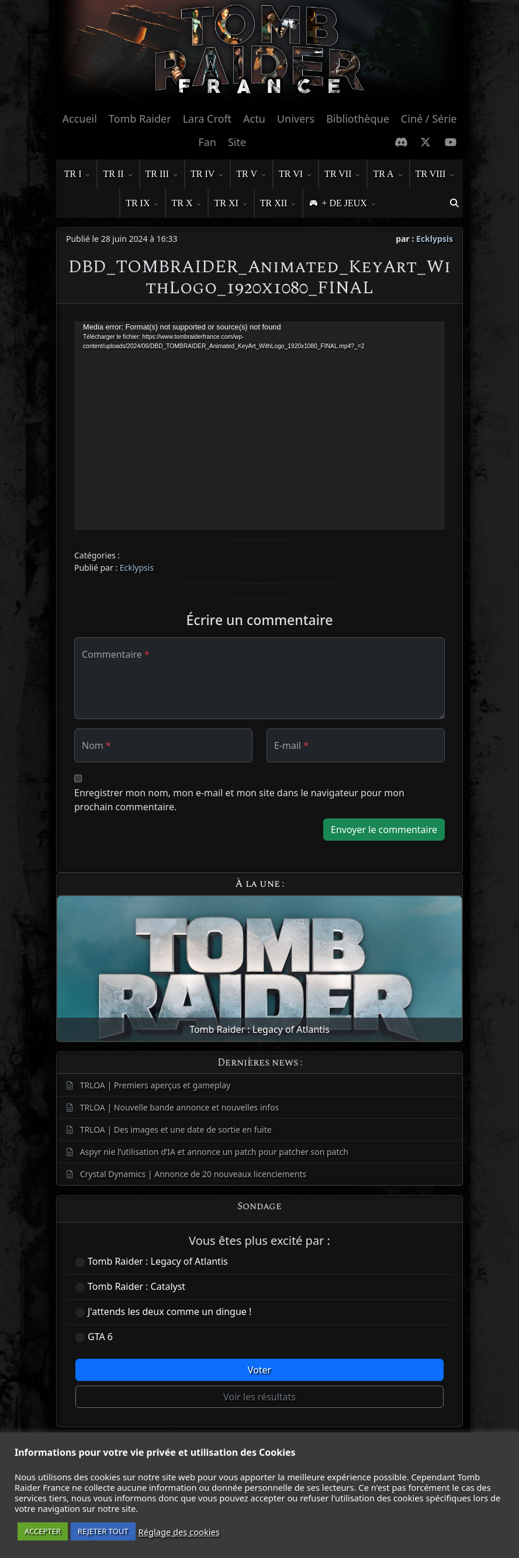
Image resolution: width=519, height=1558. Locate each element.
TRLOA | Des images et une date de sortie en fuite (176, 1129)
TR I (77, 175)
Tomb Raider (140, 119)
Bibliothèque (357, 119)
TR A (388, 175)
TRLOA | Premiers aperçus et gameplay (155, 1085)
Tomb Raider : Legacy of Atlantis (158, 1261)
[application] (259, 425)
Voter (259, 1369)
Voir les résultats (259, 1396)
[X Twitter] (425, 142)
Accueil (80, 119)
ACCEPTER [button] (43, 1531)
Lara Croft (207, 119)
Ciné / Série (429, 119)
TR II (118, 175)
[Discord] (401, 142)
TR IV (207, 175)
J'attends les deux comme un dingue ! (169, 1311)
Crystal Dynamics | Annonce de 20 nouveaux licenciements (193, 1173)
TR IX (142, 204)
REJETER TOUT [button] (103, 1531)
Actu (254, 119)
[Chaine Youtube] (450, 142)
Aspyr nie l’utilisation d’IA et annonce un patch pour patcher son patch (214, 1151)
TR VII (342, 175)
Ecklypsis (434, 238)
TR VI (295, 175)
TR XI (230, 204)
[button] (454, 203)
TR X (186, 204)
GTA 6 (100, 1336)
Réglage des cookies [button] (179, 1531)
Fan (207, 142)
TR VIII (435, 175)
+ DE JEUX (348, 204)
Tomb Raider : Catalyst (136, 1286)
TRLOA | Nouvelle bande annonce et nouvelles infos (179, 1107)
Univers (295, 119)
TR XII (278, 204)
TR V (251, 175)
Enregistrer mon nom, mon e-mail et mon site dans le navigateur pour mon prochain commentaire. (239, 799)
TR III (162, 175)
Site (237, 142)
